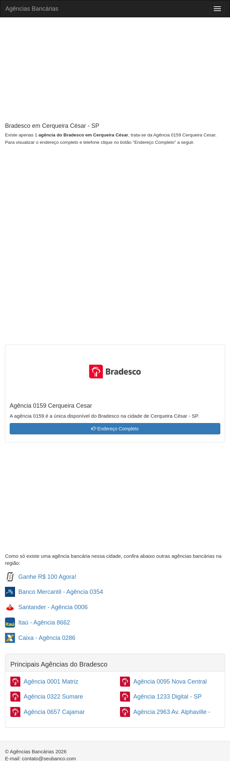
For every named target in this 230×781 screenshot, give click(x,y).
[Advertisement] (115, 70)
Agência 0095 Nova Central (170, 681)
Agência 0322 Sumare (53, 696)
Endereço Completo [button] (115, 428)
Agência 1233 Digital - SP (167, 696)
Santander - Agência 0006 (53, 607)
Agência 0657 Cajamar (54, 712)
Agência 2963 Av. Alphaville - (171, 712)
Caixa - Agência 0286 (46, 638)
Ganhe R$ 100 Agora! (47, 576)
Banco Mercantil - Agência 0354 (60, 592)
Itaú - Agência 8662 (44, 622)
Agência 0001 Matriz (51, 681)
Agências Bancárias (31, 8)
